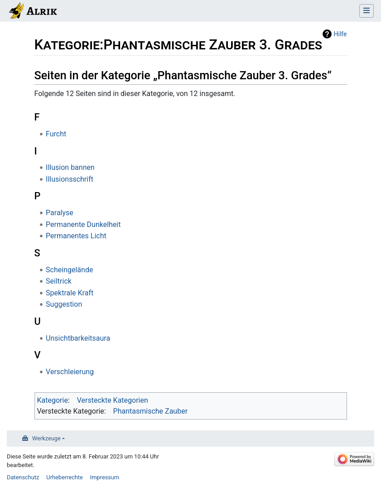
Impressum (104, 477)
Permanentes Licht (76, 235)
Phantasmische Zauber (150, 411)
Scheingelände (69, 269)
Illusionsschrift (69, 179)
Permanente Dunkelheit (83, 224)
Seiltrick (59, 281)
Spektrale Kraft (69, 293)
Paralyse (59, 212)
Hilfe (340, 34)
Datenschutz (23, 477)
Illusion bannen (70, 167)
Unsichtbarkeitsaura (78, 338)
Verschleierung (70, 371)
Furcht (56, 134)
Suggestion (64, 304)
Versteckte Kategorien (112, 400)
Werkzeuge (46, 438)
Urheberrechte (64, 477)
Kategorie (52, 400)
